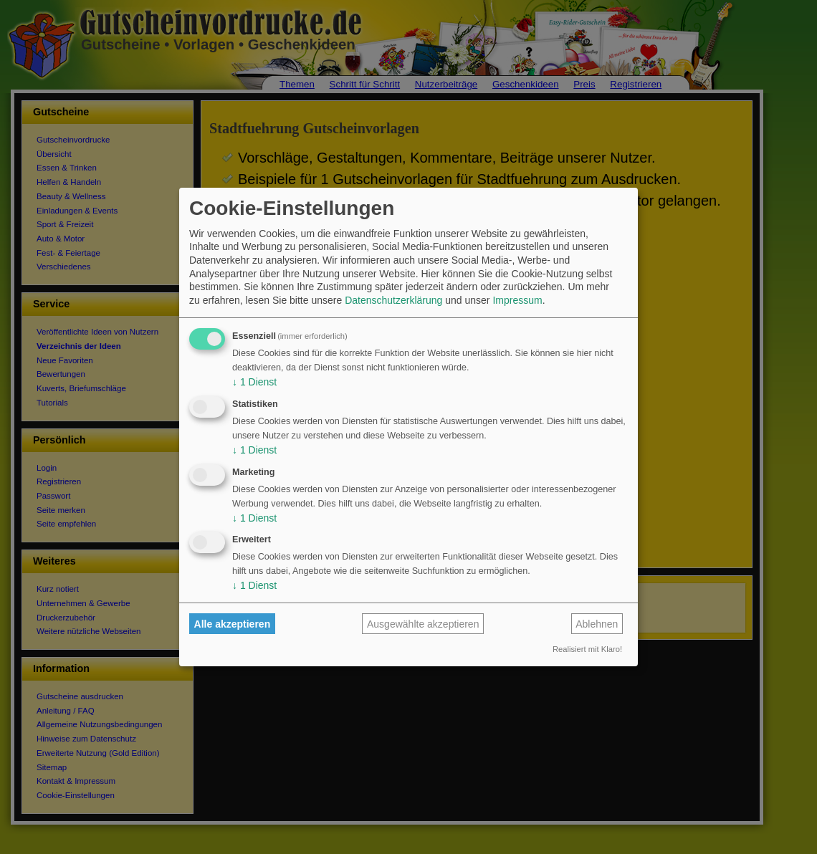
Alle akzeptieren (232, 624)
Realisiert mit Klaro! (587, 649)
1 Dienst (254, 382)
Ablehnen (596, 624)
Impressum (517, 300)
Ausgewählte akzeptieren (423, 624)
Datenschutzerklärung (393, 300)
